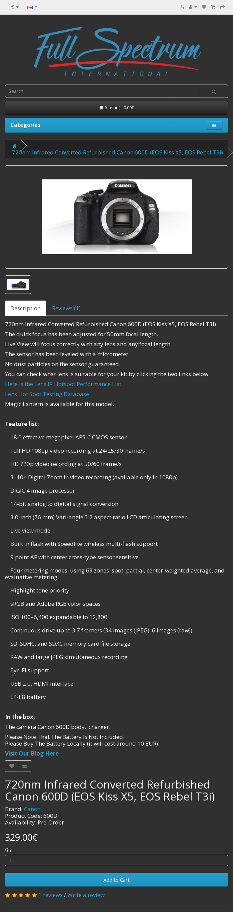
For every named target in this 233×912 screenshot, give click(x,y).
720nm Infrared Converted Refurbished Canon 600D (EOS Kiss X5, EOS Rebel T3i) (117, 152)
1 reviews (50, 895)
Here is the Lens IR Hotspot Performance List (63, 384)
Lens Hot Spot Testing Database (47, 394)
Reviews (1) (66, 308)
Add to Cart (116, 879)
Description (25, 308)
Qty (8, 849)
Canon (32, 809)
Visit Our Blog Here (32, 753)
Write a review (86, 895)
